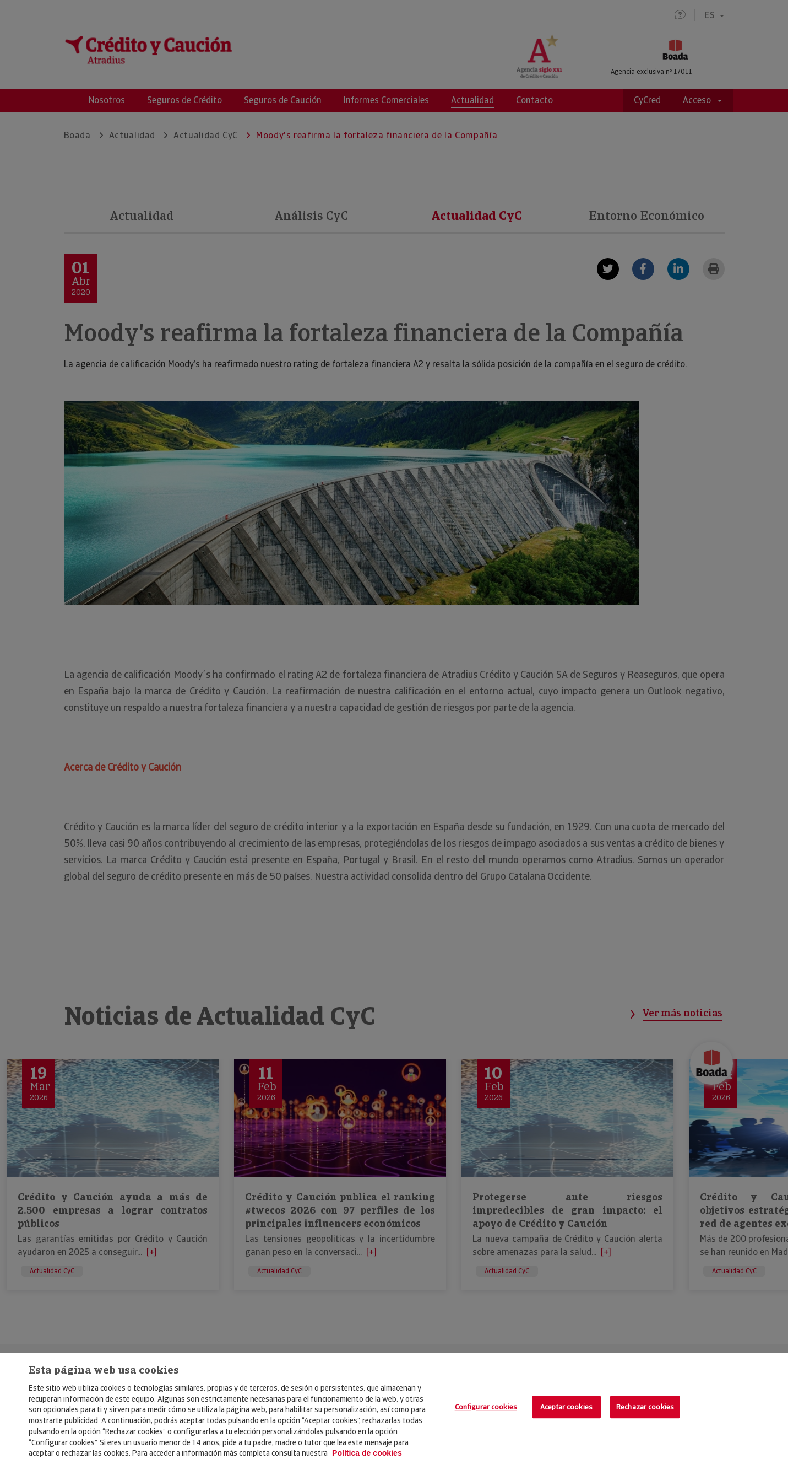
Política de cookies (367, 1453)
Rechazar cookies (645, 1407)
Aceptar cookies (566, 1407)
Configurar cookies (486, 1407)
